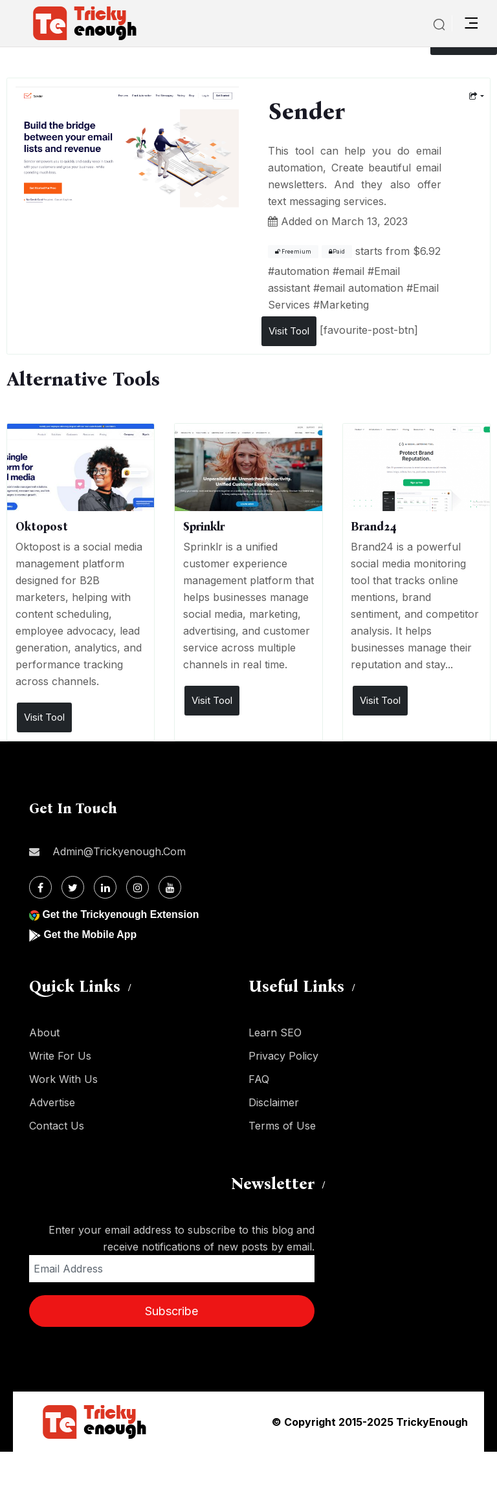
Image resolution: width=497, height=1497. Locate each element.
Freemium (293, 251)
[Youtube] (170, 887)
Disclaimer (273, 1102)
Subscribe (171, 1311)
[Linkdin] (105, 887)
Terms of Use (282, 1125)
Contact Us (56, 1125)
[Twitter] (72, 887)
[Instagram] (137, 887)
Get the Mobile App (90, 934)
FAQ (258, 1079)
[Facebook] (40, 887)
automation (301, 271)
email (351, 271)
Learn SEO (275, 1032)
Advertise (52, 1102)
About (44, 1032)
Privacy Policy (283, 1055)
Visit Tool (289, 331)
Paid (337, 251)
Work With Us (63, 1079)
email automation (361, 287)
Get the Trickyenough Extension (121, 914)
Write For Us (60, 1055)
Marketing (344, 304)
